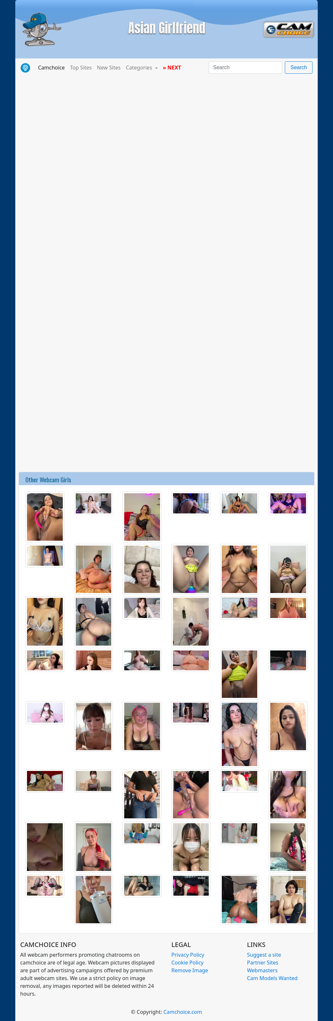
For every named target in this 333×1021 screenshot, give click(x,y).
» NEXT (172, 67)
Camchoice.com (182, 1011)
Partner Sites (262, 962)
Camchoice (52, 67)
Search (298, 67)
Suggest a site (264, 954)
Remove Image (189, 970)
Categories (139, 67)
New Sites (109, 67)
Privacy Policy (187, 954)
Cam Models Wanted (272, 978)
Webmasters (262, 970)
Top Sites (81, 67)
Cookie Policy (187, 962)
